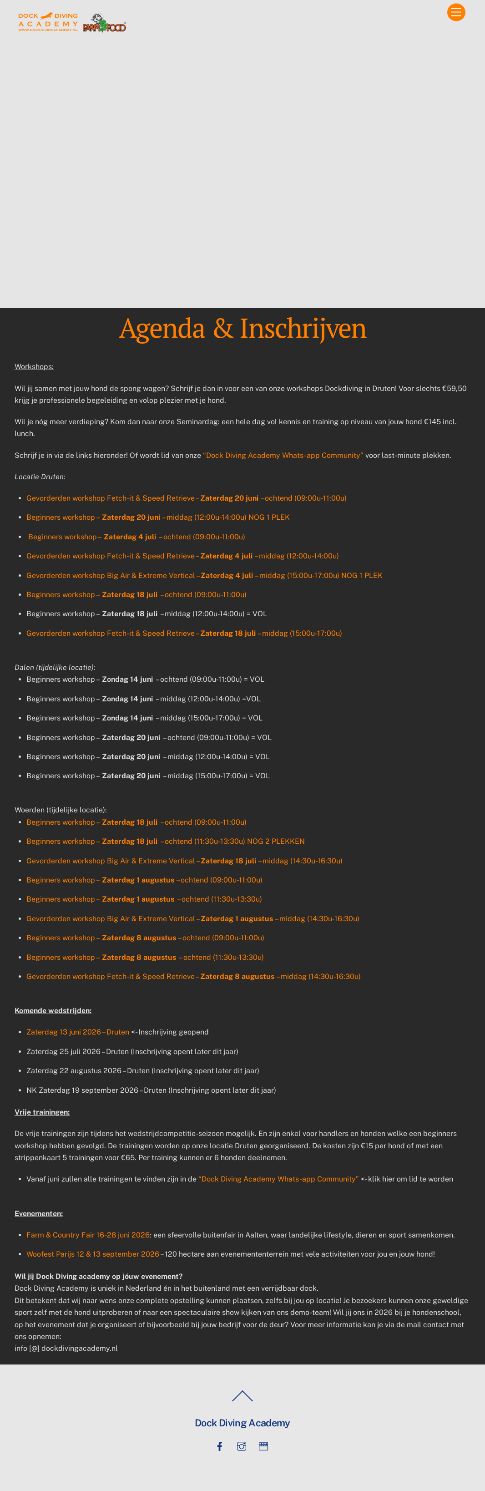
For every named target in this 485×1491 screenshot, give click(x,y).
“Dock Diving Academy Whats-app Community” (283, 455)
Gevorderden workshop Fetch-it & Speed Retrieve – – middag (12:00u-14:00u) (182, 556)
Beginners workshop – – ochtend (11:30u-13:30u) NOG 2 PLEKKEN (165, 841)
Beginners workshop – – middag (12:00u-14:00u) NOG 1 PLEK (158, 517)
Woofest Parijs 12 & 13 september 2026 (92, 1254)
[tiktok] (263, 1445)
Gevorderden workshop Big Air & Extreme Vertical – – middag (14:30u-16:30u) (184, 861)
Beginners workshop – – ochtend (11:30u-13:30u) (144, 899)
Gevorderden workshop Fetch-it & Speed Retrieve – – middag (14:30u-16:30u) (193, 976)
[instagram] (241, 1445)
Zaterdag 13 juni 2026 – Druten (77, 1032)
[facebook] (220, 1445)
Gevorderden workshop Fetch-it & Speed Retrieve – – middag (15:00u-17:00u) (184, 633)
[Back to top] (242, 1401)
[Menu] (456, 12)
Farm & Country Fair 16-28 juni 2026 (88, 1235)
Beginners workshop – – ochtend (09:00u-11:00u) (136, 536)
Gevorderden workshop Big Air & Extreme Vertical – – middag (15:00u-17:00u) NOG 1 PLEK (204, 575)
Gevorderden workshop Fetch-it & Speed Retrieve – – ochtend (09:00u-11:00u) (186, 498)
